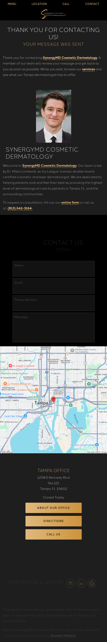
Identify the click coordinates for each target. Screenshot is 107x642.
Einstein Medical (63, 638)
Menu (12, 4)
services (88, 69)
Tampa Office (53, 470)
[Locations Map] (53, 399)
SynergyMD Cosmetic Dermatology (70, 57)
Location (39, 4)
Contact (92, 4)
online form (70, 208)
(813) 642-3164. (20, 214)
